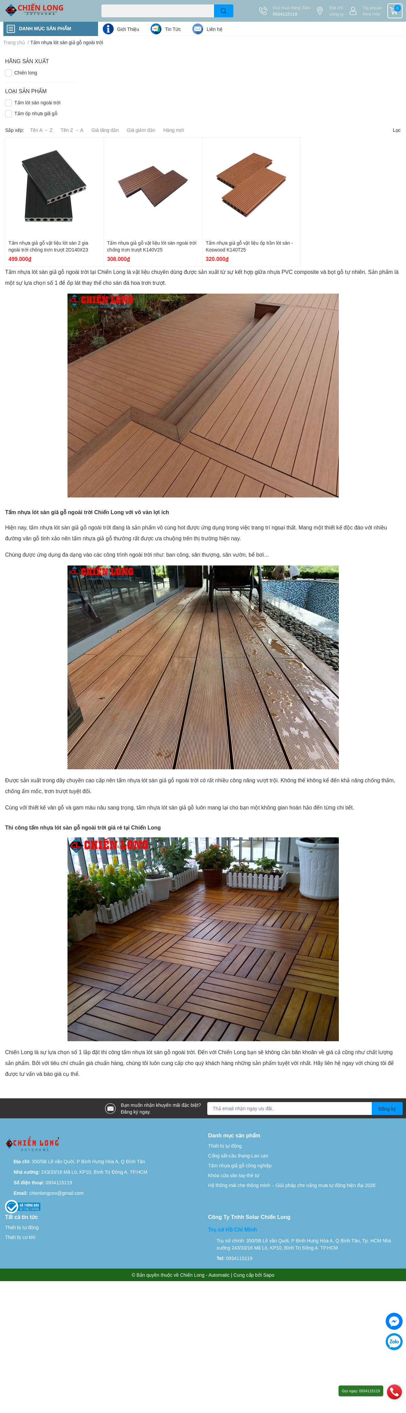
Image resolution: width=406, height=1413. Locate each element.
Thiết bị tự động (225, 1146)
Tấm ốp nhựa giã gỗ (35, 113)
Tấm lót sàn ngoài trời (37, 102)
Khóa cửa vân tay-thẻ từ (233, 1175)
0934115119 (285, 14)
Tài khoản (372, 8)
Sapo (268, 1275)
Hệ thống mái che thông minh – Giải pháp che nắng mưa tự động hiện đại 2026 (292, 1185)
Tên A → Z (41, 130)
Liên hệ (214, 29)
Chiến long (25, 72)
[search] (223, 10)
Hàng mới (173, 130)
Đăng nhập (371, 14)
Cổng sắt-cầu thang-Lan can (238, 1155)
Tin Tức (173, 29)
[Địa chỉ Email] (305, 1108)
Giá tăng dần (105, 130)
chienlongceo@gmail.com (56, 1193)
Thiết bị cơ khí (20, 1237)
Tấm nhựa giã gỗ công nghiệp (240, 1165)
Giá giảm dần (141, 130)
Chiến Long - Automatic (205, 1275)
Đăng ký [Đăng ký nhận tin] (387, 1109)
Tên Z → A (72, 130)
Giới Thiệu (128, 29)
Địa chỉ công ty (336, 11)
